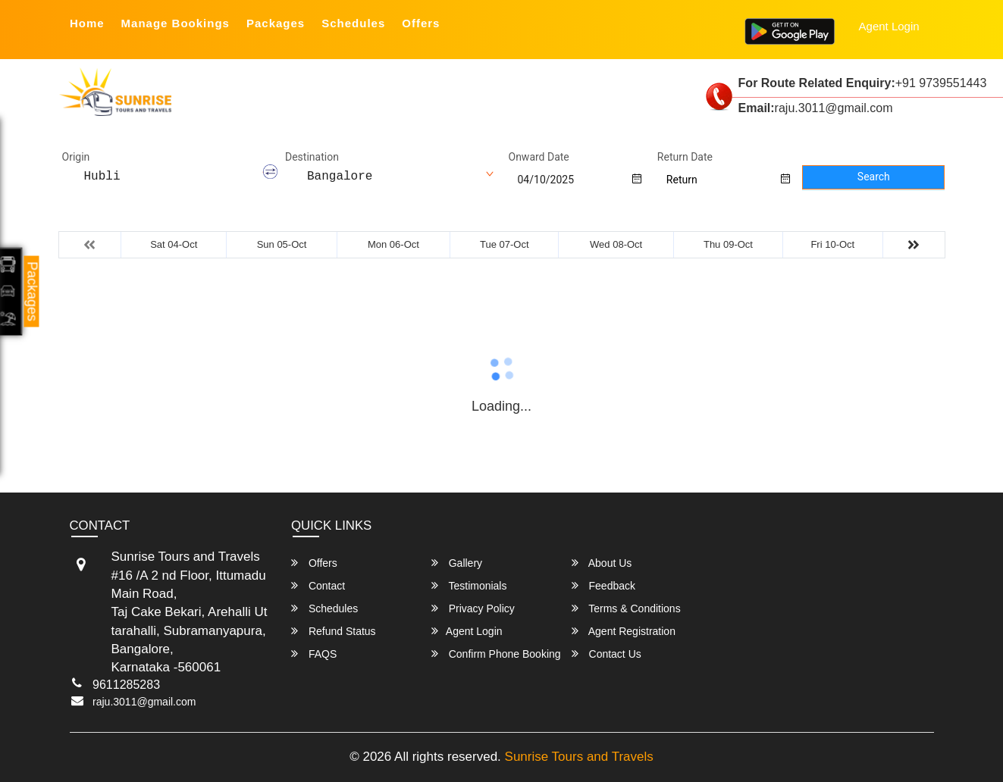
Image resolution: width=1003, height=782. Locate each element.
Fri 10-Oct (832, 244)
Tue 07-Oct (504, 244)
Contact (318, 585)
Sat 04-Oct (173, 244)
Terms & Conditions (626, 608)
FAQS (314, 653)
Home (87, 23)
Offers (421, 23)
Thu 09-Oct (728, 244)
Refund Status (333, 630)
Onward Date (539, 157)
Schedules (353, 23)
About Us (602, 562)
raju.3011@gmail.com (144, 702)
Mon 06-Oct (393, 244)
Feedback (603, 585)
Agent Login (889, 26)
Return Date (685, 157)
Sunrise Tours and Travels (579, 756)
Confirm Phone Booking (496, 653)
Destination (312, 157)
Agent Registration (623, 630)
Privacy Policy (473, 608)
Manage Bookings (175, 23)
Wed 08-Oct (616, 244)
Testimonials (469, 585)
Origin (76, 157)
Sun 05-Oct (282, 244)
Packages (275, 23)
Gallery (456, 562)
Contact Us (606, 653)
